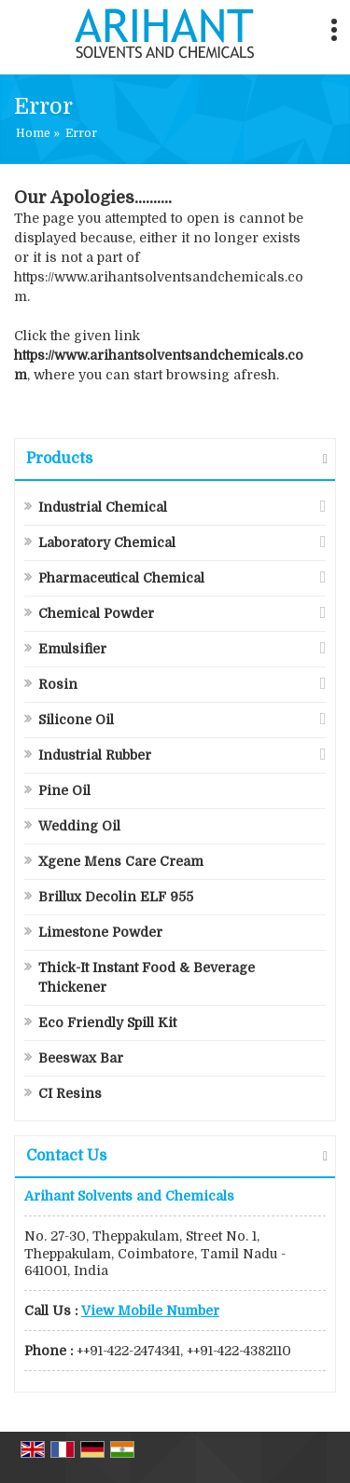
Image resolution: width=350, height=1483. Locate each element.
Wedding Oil (79, 825)
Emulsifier (72, 648)
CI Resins (70, 1093)
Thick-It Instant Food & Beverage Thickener (146, 977)
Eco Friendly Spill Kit (107, 1022)
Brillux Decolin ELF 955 (115, 896)
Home (33, 133)
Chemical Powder (96, 613)
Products (59, 458)
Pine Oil (64, 790)
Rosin (57, 684)
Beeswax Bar (80, 1057)
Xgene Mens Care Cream (120, 861)
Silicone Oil (76, 719)
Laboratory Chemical (106, 542)
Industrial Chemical (102, 507)
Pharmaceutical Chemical (121, 577)
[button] (150, 1310)
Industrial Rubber (94, 755)
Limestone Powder (100, 932)
